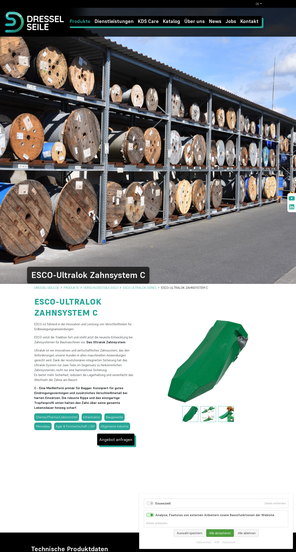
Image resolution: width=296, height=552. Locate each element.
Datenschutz (204, 542)
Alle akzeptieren (220, 533)
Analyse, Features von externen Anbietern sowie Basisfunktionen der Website (214, 515)
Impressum (229, 542)
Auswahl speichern (189, 533)
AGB (216, 542)
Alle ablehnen (247, 533)
